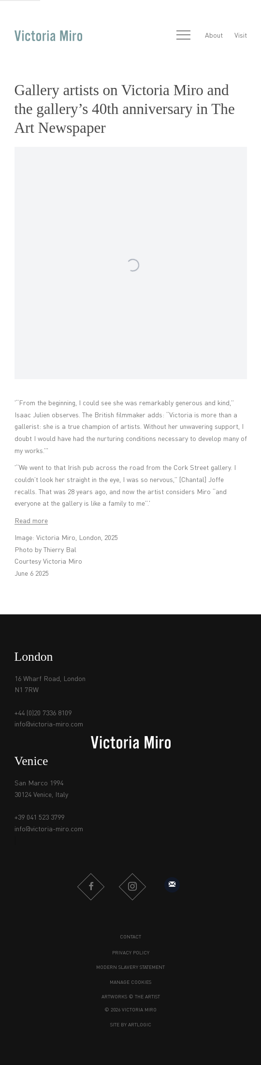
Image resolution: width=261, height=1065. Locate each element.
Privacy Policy (130, 953)
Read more (31, 521)
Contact (130, 937)
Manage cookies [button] (130, 982)
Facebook (91, 886)
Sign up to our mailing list (172, 885)
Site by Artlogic (130, 1024)
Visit (240, 35)
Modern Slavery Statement (130, 967)
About (214, 35)
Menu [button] (183, 35)
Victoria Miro (48, 36)
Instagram (132, 886)
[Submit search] (162, 36)
